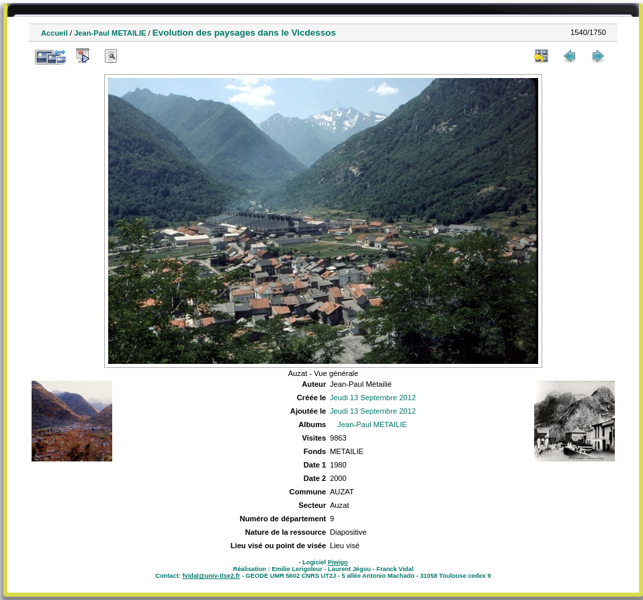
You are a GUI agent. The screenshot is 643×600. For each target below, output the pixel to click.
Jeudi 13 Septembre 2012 (373, 397)
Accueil (54, 33)
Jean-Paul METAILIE (110, 33)
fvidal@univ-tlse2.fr (211, 575)
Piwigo (338, 562)
